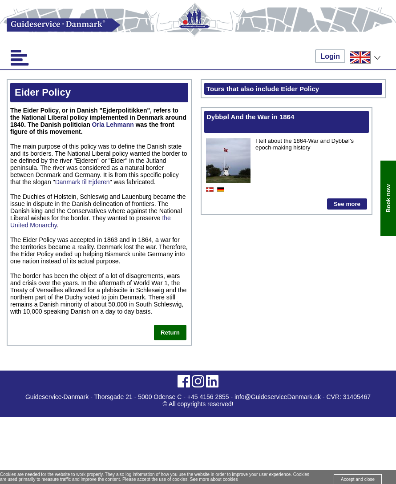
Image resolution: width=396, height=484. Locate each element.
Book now (388, 199)
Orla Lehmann (113, 124)
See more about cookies (214, 479)
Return (170, 332)
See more (347, 204)
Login (330, 56)
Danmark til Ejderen (82, 182)
